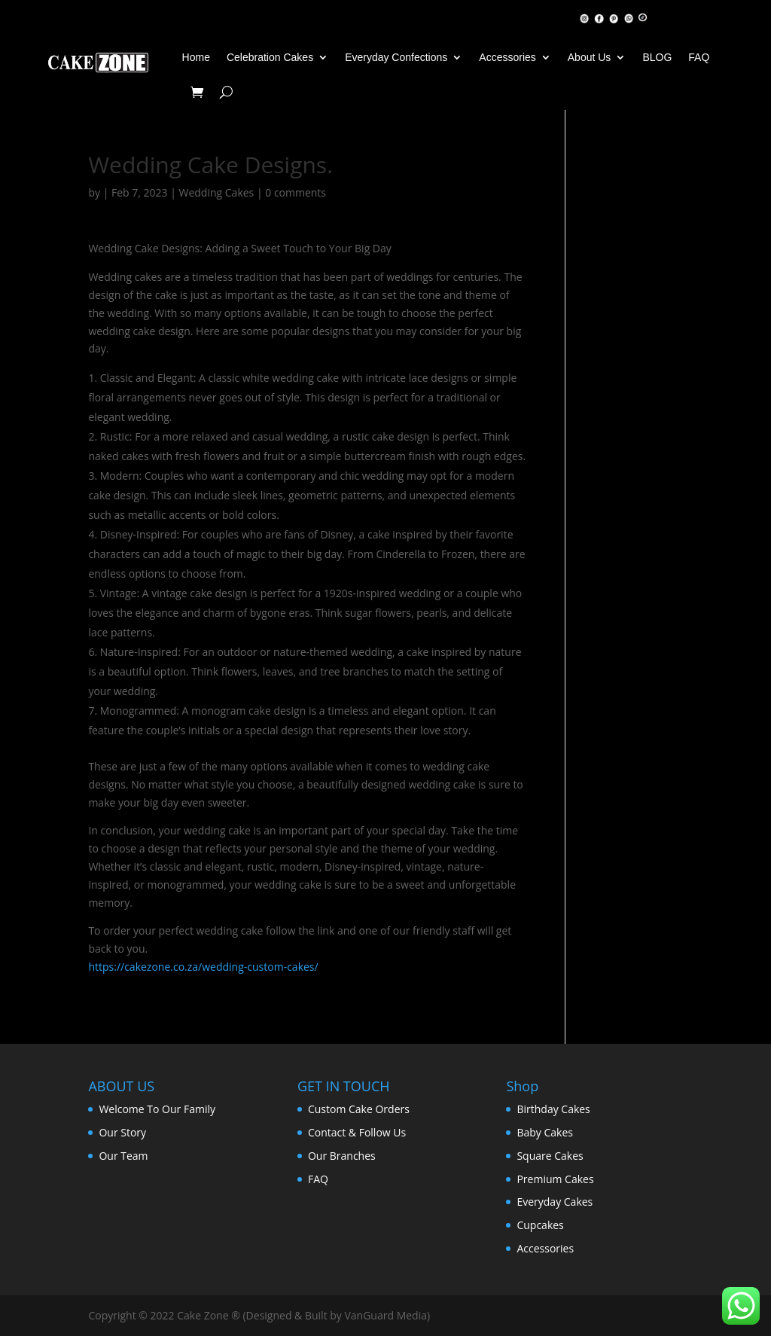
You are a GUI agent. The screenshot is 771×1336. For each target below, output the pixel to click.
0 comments (295, 192)
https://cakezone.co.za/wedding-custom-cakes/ (203, 966)
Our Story (122, 1132)
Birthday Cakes (553, 1109)
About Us (589, 57)
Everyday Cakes (555, 1201)
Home (196, 57)
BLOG (657, 57)
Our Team (123, 1155)
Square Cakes (550, 1155)
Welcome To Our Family (157, 1109)
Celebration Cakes (270, 57)
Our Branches (342, 1155)
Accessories (507, 57)
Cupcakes (540, 1225)
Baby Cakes (545, 1132)
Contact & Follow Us (357, 1132)
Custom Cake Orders (359, 1109)
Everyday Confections (396, 57)
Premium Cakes (555, 1179)
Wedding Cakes (216, 192)
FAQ (698, 57)
